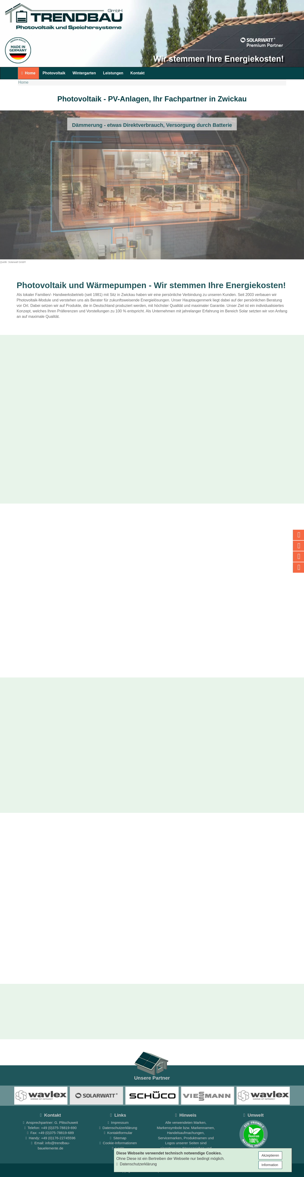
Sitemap (118, 1138)
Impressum (118, 1122)
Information (270, 1165)
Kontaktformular (118, 1133)
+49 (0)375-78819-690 (59, 1128)
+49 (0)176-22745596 (58, 1138)
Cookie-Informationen (118, 1143)
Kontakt (137, 73)
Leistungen (113, 73)
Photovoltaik (54, 73)
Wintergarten (84, 73)
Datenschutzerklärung (118, 1128)
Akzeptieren (270, 1155)
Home (28, 73)
